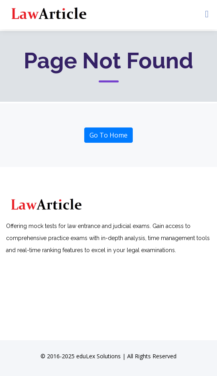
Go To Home (108, 135)
